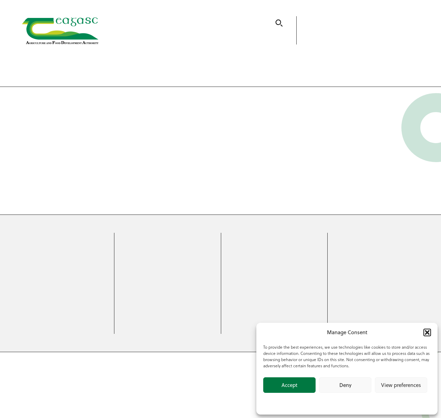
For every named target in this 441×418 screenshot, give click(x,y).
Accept (289, 385)
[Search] (279, 23)
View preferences (401, 385)
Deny (345, 385)
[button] (427, 332)
